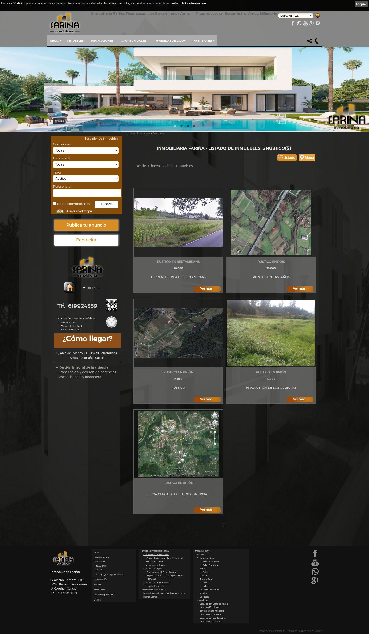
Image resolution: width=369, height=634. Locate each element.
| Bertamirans (159, 558)
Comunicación (100, 579)
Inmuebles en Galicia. (156, 565)
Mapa (309, 158)
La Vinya (204, 583)
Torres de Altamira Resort (212, 611)
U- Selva (204, 572)
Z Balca (203, 593)
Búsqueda (158, 133)
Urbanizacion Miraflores (211, 621)
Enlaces (97, 584)
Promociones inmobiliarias (153, 590)
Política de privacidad (104, 595)
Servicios (199, 554)
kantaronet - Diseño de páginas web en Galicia (297, 631)
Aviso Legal (99, 590)
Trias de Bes (206, 579)
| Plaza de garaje (164, 575)
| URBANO (151, 579)
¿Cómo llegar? (87, 338)
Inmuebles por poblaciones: (156, 554)
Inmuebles (75, 40)
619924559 (66, 592)
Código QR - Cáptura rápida (109, 574)
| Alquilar (150, 586)
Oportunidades (134, 40)
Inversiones (203, 40)
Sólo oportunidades (73, 204)
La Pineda (204, 597)
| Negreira (177, 558)
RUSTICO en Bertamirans (178, 262)
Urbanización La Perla (210, 614)
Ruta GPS (101, 566)
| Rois (182, 593)
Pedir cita (86, 240)
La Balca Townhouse (209, 590)
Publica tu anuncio (86, 225)
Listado (289, 158)
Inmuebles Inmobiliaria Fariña (155, 551)
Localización (100, 561)
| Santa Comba (158, 561)
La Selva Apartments (209, 561)
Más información (194, 3)
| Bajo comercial (153, 572)
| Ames (149, 558)
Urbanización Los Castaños (213, 618)
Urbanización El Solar (210, 607)
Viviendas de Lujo (169, 40)
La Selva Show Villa (209, 565)
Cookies (98, 600)
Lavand (203, 575)
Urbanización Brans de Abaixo (214, 604)
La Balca (204, 586)
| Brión (169, 558)
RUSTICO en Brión (178, 372)
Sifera (202, 568)
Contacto (98, 570)
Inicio (54, 40)
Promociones (102, 40)
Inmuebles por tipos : (153, 568)
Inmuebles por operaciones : (156, 583)
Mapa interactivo (203, 551)
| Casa (164, 572)
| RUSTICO (177, 575)
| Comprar (159, 586)
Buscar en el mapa (79, 211)
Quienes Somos (101, 557)
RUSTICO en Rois (271, 262)
